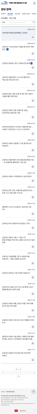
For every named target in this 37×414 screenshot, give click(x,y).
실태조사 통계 (26, 14)
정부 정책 (10, 14)
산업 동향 (17, 14)
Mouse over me (33, 37)
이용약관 (3, 392)
